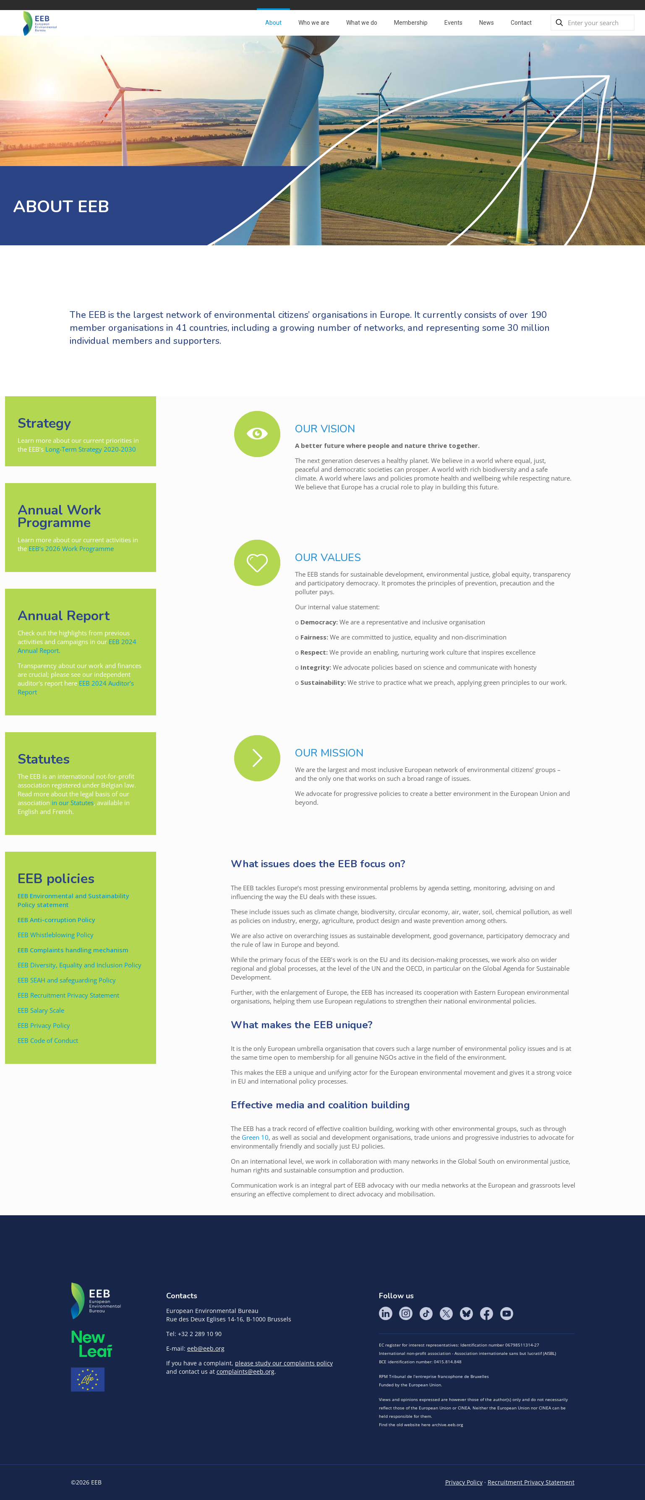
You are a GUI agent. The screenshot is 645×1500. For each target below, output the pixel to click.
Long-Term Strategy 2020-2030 (90, 449)
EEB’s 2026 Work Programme (71, 548)
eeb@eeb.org (206, 1348)
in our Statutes (73, 802)
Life (87, 1379)
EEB (96, 1301)
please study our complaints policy (284, 1363)
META (92, 1343)
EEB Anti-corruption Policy (56, 919)
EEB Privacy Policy (44, 1025)
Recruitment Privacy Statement (531, 1482)
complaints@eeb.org (245, 1371)
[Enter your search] (593, 23)
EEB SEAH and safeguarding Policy (67, 980)
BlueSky (466, 1313)
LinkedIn (385, 1313)
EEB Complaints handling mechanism (73, 950)
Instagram (406, 1313)
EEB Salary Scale (41, 1010)
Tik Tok (426, 1313)
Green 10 (255, 1137)
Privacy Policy (464, 1482)
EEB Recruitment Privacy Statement (68, 995)
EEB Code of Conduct (48, 1040)
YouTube (506, 1313)
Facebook (486, 1313)
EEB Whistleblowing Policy (56, 935)
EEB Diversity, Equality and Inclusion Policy (79, 965)
